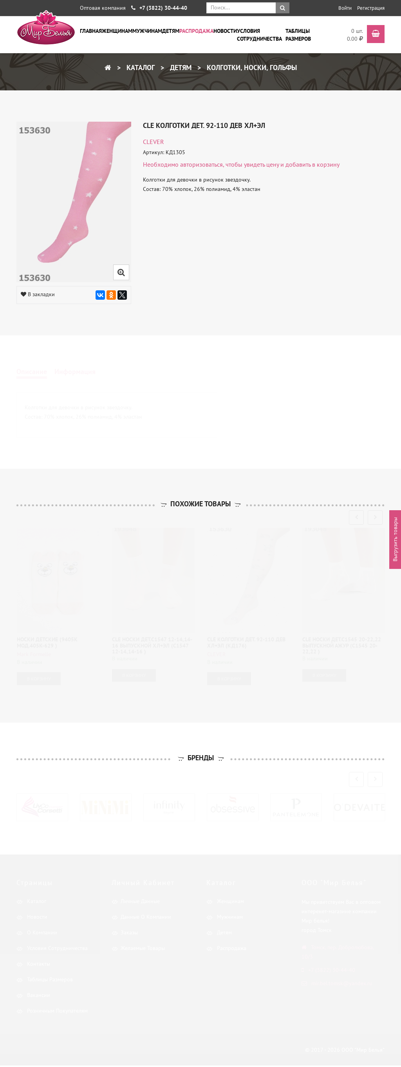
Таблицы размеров (298, 34)
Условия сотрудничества (259, 34)
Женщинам (117, 30)
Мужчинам (147, 30)
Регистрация (371, 8)
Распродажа (196, 30)
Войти (345, 8)
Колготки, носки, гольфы (251, 67)
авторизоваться (201, 164)
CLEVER (153, 142)
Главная (91, 30)
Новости (225, 30)
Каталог (140, 67)
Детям (170, 30)
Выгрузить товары (395, 539)
